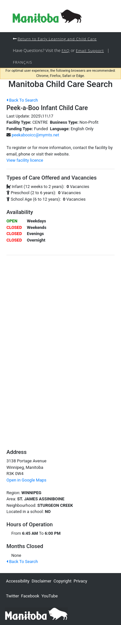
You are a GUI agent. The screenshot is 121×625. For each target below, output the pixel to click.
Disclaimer (41, 581)
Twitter (12, 596)
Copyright (63, 581)
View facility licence (24, 160)
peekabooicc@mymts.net (35, 134)
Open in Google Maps (26, 480)
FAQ (66, 50)
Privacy (80, 581)
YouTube (49, 596)
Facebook (30, 596)
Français (22, 62)
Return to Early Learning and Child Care (56, 38)
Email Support (90, 50)
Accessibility (17, 581)
